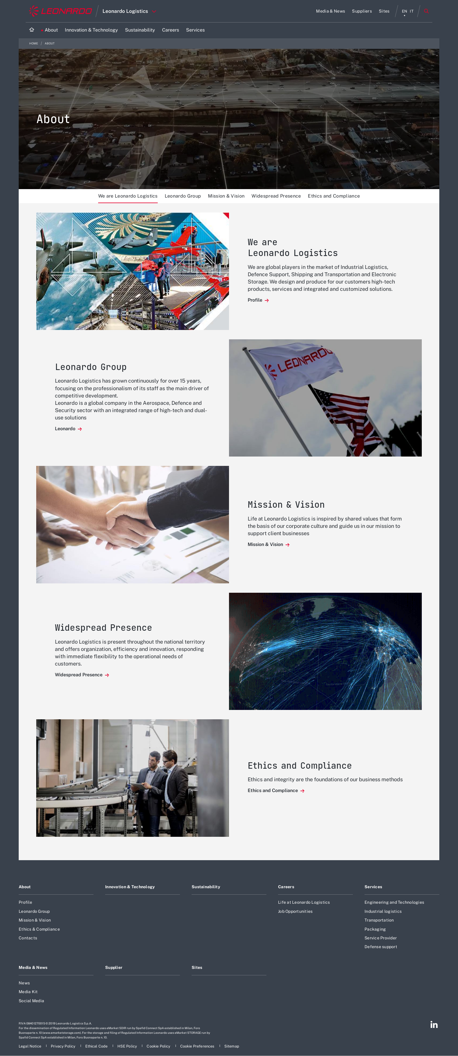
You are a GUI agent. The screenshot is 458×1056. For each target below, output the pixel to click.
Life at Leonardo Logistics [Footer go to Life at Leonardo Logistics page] (304, 902)
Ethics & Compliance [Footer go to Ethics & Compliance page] (39, 929)
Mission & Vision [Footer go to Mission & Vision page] (35, 920)
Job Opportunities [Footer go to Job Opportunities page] (295, 911)
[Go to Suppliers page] (362, 11)
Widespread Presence (276, 196)
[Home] (31, 30)
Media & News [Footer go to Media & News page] (33, 967)
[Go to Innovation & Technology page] (91, 30)
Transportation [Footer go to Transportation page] (379, 920)
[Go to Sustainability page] (140, 30)
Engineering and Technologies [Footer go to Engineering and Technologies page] (394, 902)
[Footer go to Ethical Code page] (97, 1046)
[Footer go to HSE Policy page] (127, 1046)
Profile (255, 300)
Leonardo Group (183, 196)
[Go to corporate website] (60, 11)
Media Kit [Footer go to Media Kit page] (28, 991)
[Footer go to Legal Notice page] (30, 1046)
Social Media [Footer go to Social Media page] (31, 1000)
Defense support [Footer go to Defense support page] (381, 946)
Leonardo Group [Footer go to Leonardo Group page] (34, 911)
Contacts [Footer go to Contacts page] (28, 938)
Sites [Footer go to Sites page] (197, 967)
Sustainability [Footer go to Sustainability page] (206, 886)
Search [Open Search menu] (426, 11)
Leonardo (66, 428)
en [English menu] (404, 11)
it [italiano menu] (412, 11)
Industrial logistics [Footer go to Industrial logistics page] (383, 911)
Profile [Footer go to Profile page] (25, 902)
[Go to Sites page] (384, 11)
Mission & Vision (226, 196)
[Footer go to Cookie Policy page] (159, 1046)
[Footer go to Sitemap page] (231, 1046)
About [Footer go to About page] (25, 886)
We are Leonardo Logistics (128, 196)
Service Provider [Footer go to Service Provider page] (381, 938)
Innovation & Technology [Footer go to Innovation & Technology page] (130, 886)
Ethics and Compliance (334, 196)
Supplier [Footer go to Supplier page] (113, 967)
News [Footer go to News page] (24, 983)
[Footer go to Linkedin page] (434, 1024)
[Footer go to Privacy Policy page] (63, 1046)
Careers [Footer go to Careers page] (286, 886)
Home (34, 43)
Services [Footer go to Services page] (373, 886)
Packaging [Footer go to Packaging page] (375, 929)
